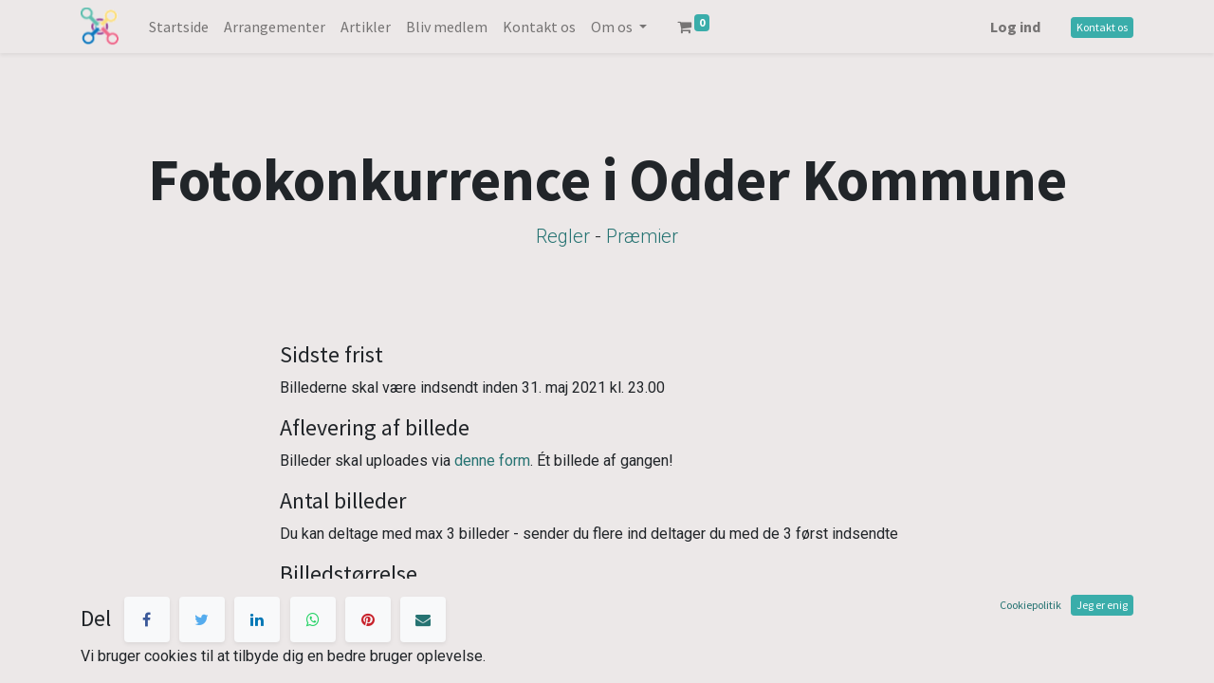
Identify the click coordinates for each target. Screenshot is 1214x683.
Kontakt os (1102, 27)
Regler (563, 236)
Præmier (642, 236)
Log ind (1015, 26)
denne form (492, 461)
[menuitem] (178, 27)
